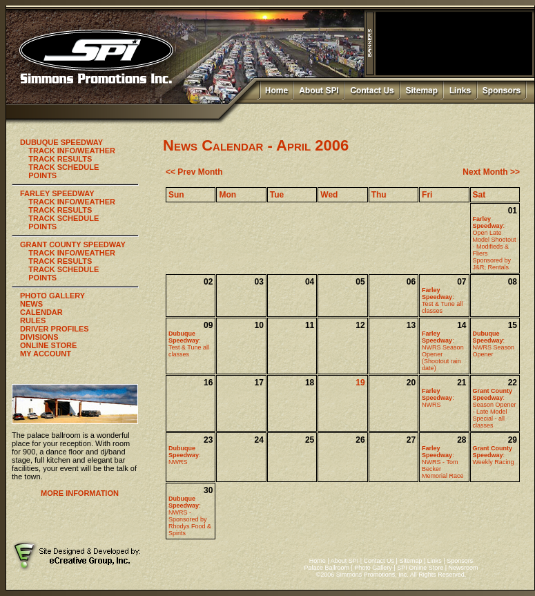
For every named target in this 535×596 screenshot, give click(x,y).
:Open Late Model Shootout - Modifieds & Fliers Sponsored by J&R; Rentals (494, 243)
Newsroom (463, 567)
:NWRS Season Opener (494, 344)
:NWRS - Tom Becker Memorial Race (443, 462)
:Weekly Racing (493, 455)
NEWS (31, 304)
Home (317, 560)
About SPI (345, 560)
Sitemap (410, 560)
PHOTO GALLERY (52, 295)
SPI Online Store (420, 567)
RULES (33, 320)
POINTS (42, 175)
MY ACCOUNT (45, 353)
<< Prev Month (194, 172)
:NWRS (438, 397)
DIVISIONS (39, 337)
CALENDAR (41, 312)
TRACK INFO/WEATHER (71, 150)
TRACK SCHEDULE (63, 167)
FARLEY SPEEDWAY (57, 193)
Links (434, 560)
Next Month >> (491, 172)
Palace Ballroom (326, 567)
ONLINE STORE (48, 345)
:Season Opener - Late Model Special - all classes (494, 408)
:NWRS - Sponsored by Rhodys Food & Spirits (189, 516)
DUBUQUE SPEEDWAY (61, 142)
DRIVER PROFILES (54, 329)
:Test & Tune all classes (442, 300)
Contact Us (379, 560)
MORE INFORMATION (80, 493)
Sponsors (460, 560)
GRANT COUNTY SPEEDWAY (73, 244)
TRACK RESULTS (60, 159)
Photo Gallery (373, 567)
